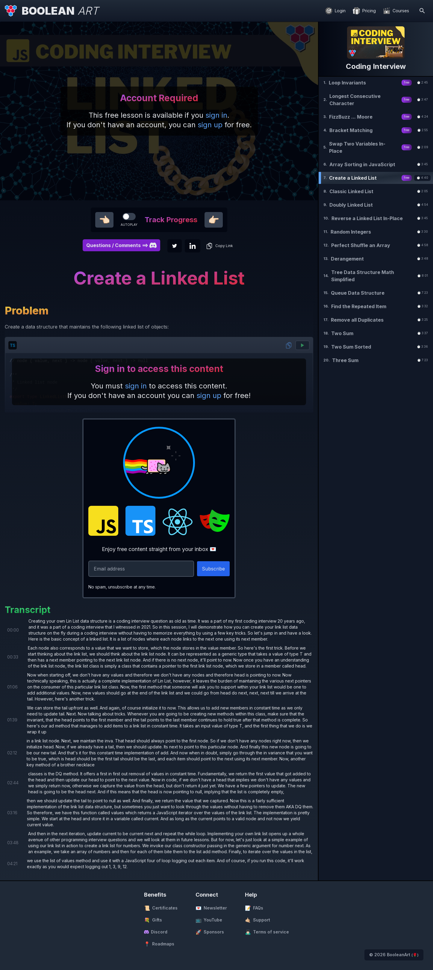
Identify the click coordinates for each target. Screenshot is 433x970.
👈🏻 (104, 219)
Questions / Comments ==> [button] (121, 245)
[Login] (335, 10)
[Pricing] (364, 10)
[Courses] (396, 10)
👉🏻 (213, 219)
